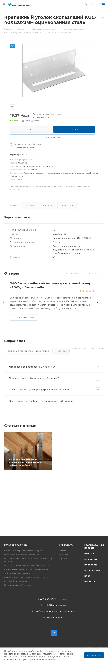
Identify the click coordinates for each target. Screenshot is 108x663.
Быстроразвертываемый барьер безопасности (26, 565)
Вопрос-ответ (93, 570)
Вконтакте (54, 633)
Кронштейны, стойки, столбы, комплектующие (26, 569)
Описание (13, 205)
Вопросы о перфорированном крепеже (28, 351)
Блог (87, 576)
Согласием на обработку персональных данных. (31, 659)
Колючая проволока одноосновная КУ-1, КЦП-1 (26, 577)
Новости (89, 582)
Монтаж (89, 553)
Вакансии (90, 565)
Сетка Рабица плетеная (15, 581)
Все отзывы (91, 274)
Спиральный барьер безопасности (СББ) (23, 551)
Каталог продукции (16, 545)
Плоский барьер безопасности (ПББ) (22, 554)
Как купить (66, 545)
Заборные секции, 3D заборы (18, 573)
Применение (67, 205)
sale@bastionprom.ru (56, 605)
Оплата (30, 205)
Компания (90, 559)
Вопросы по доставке (69, 351)
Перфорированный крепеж (17, 585)
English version (55, 617)
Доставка (47, 205)
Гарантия (63, 558)
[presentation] (3, 302)
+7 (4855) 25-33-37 (46, 599)
